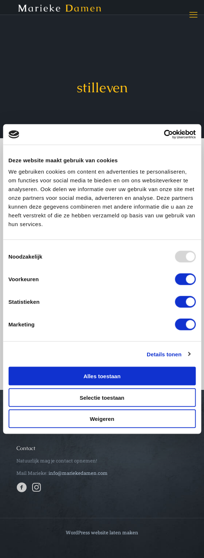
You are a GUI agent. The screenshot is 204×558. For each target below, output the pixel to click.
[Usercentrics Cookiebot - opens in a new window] (164, 134)
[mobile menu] (194, 14)
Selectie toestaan (102, 397)
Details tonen (164, 354)
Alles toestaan (102, 376)
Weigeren (102, 419)
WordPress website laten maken (102, 532)
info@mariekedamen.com (78, 473)
